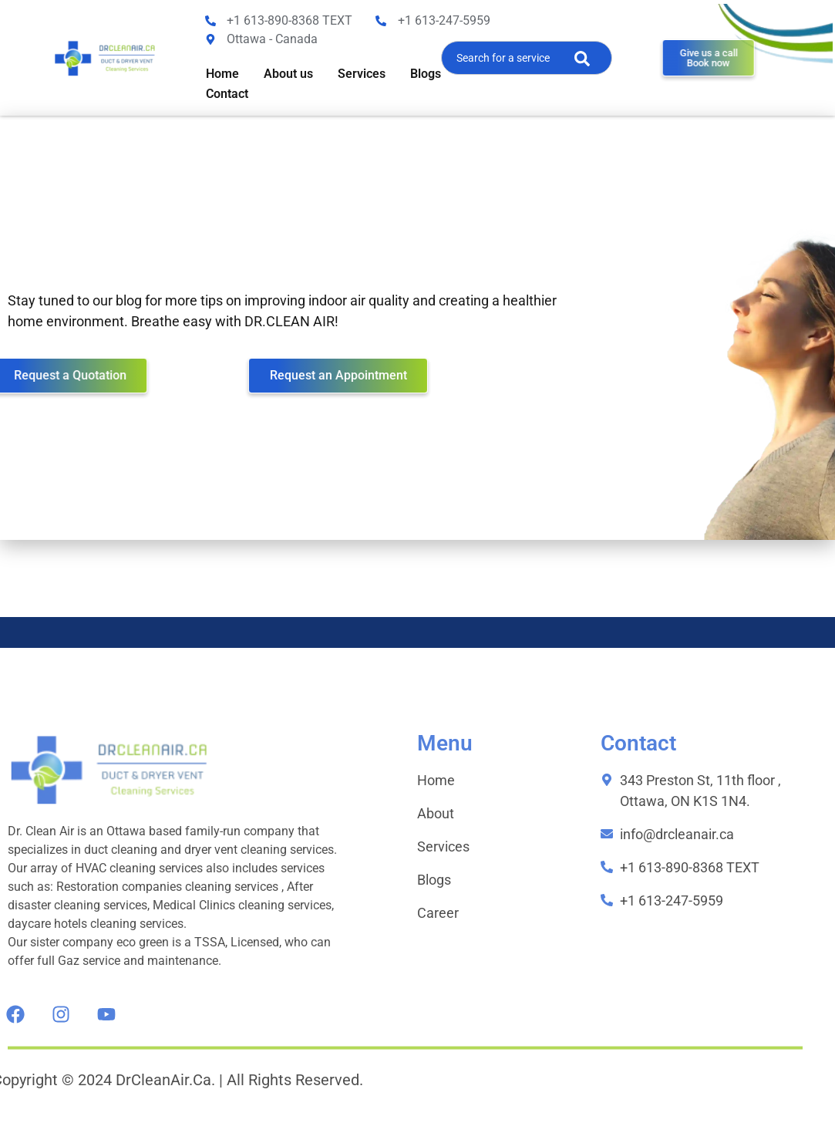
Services (362, 73)
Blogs (425, 73)
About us (288, 73)
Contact (227, 93)
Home (222, 73)
